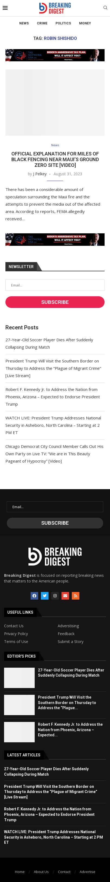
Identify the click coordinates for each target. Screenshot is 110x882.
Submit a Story (70, 642)
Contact (64, 871)
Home (20, 871)
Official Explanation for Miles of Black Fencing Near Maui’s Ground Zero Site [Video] (55, 159)
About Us (41, 871)
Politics (63, 23)
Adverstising (68, 626)
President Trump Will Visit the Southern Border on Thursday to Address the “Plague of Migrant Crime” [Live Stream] (53, 368)
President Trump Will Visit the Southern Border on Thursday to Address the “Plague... (67, 702)
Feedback (66, 634)
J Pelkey (40, 173)
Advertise (87, 871)
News (24, 23)
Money (85, 23)
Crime (42, 23)
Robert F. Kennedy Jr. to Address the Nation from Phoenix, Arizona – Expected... (70, 729)
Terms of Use (16, 642)
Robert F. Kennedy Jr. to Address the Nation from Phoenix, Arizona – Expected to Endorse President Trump (52, 397)
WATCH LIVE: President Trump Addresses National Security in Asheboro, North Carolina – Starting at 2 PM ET (53, 425)
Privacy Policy (16, 634)
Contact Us (14, 626)
